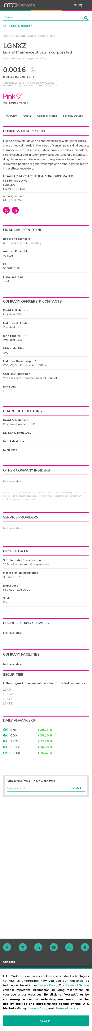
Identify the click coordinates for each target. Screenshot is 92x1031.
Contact (9, 962)
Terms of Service (77, 985)
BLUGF (15, 748)
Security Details (73, 117)
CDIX (13, 737)
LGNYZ (7, 700)
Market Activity (11, 37)
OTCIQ (78, 5)
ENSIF (14, 731)
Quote (27, 117)
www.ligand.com (13, 197)
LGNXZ (32, 37)
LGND (7, 691)
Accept (46, 1021)
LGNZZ (8, 705)
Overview (11, 117)
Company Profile (47, 117)
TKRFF (15, 742)
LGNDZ (8, 695)
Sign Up (78, 791)
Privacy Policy (47, 985)
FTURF (15, 754)
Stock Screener (17, 27)
